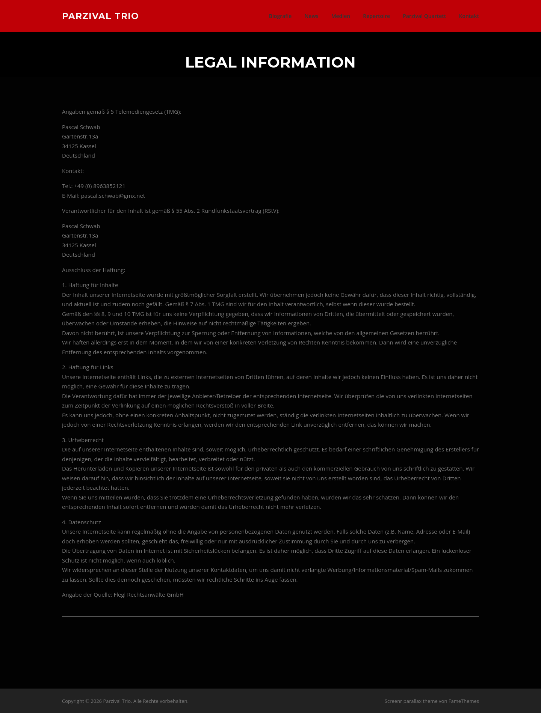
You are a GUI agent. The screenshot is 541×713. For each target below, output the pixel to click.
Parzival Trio (100, 16)
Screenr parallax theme (411, 701)
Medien (341, 16)
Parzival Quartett (424, 16)
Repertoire (376, 16)
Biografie (280, 16)
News (311, 16)
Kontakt (469, 16)
